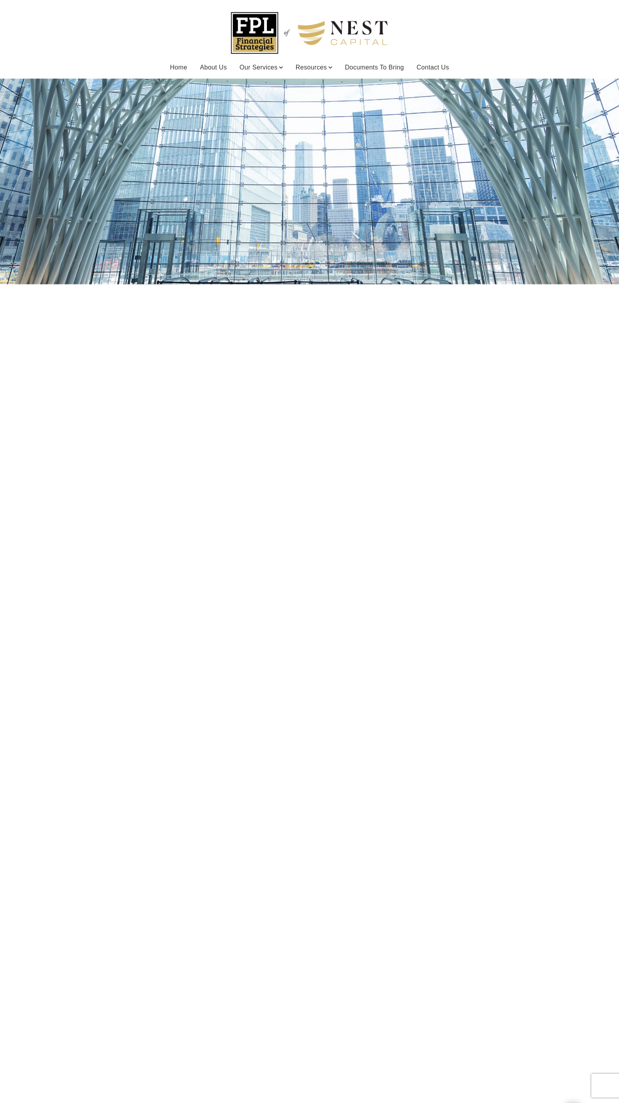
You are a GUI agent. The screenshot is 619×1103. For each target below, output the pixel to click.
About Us (213, 67)
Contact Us (432, 67)
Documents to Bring (374, 67)
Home (178, 67)
